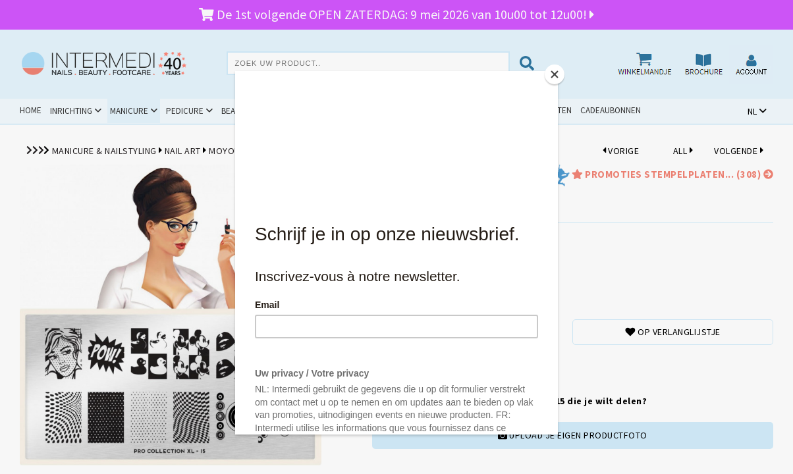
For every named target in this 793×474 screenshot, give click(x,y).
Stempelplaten (319, 151)
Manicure (129, 111)
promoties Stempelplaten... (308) (671, 174)
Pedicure (185, 111)
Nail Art (183, 151)
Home (30, 110)
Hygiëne (306, 111)
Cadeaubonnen (610, 110)
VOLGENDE (738, 151)
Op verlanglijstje (673, 332)
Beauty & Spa (247, 111)
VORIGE (621, 151)
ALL (683, 151)
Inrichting (71, 111)
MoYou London (243, 151)
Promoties (422, 110)
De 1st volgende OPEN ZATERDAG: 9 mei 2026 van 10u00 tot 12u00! (396, 14)
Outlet (476, 110)
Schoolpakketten (535, 110)
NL (752, 111)
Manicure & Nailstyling (104, 151)
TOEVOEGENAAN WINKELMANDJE (435, 365)
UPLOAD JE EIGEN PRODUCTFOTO (572, 435)
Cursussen (361, 111)
